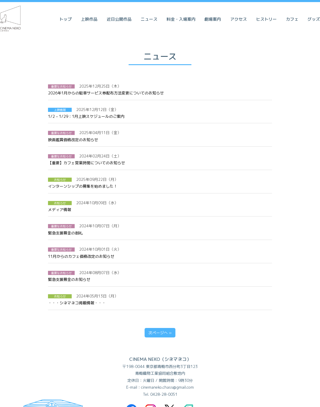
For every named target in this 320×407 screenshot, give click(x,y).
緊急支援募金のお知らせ (147, 217)
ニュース (149, 19)
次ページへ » (160, 263)
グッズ (314, 19)
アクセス (238, 19)
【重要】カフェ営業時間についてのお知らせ (164, 135)
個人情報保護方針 (160, 380)
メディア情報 (134, 168)
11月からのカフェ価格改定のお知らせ (159, 200)
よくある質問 (93, 380)
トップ (65, 19)
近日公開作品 (119, 19)
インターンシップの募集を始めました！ (157, 151)
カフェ (292, 19)
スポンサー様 (226, 380)
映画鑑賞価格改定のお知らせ (151, 119)
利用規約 (125, 380)
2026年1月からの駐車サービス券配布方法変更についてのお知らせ (183, 86)
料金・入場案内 (181, 19)
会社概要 (195, 380)
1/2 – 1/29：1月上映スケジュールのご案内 (161, 102)
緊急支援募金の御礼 (143, 184)
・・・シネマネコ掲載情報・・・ (151, 233)
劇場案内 (212, 19)
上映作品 (89, 19)
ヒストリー (266, 19)
